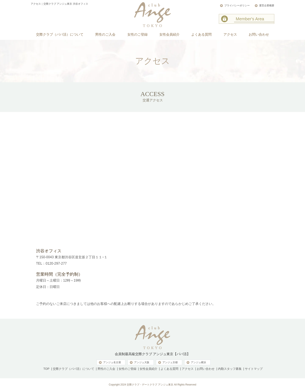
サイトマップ (254, 368)
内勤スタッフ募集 (230, 368)
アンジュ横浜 (198, 362)
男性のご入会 (106, 368)
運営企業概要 (266, 5)
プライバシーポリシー (237, 5)
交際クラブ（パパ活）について (73, 368)
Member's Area (250, 19)
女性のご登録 (127, 368)
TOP (46, 368)
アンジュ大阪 (141, 362)
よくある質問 (169, 368)
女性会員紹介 (148, 368)
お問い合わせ (206, 368)
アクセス (188, 368)
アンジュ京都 (170, 362)
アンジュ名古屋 (112, 362)
